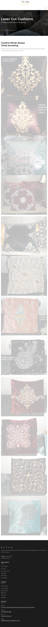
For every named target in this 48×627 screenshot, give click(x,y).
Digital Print (3, 592)
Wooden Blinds (4, 586)
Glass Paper (3, 595)
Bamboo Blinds (4, 590)
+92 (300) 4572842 (6, 612)
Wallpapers (3, 597)
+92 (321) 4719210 (6, 616)
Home (2, 30)
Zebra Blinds (3, 575)
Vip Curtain (3, 568)
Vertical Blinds (4, 577)
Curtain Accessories (5, 571)
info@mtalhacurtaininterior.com (10, 620)
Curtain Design (4, 566)
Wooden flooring (4, 588)
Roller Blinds (3, 573)
